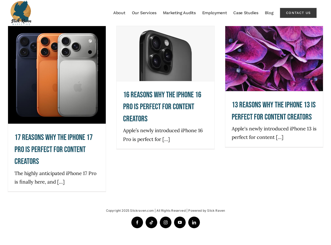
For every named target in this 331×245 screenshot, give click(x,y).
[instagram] (165, 222)
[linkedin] (194, 222)
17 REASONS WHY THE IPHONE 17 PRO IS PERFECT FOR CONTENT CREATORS (53, 149)
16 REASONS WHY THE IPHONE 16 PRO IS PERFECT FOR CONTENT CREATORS (162, 107)
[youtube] (180, 222)
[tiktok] (151, 222)
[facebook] (137, 222)
